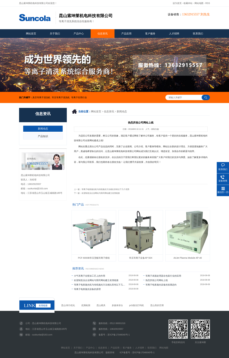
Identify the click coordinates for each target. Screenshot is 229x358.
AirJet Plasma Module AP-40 (187, 258)
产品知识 (43, 136)
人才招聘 (174, 33)
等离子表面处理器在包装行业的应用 (162, 276)
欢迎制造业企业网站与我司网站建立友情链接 (101, 193)
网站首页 (31, 33)
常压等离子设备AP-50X (140, 258)
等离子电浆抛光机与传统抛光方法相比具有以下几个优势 (105, 189)
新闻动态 (122, 111)
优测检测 (85, 305)
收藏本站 (188, 3)
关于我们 (55, 33)
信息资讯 (102, 33)
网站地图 (198, 3)
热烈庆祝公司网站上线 (155, 280)
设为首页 (177, 3)
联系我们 (198, 33)
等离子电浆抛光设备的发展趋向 (160, 284)
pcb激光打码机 (136, 305)
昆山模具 (101, 305)
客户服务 (150, 33)
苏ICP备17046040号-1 (119, 334)
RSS (207, 3)
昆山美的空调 (157, 305)
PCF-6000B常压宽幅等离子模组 (94, 258)
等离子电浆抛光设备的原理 (86, 289)
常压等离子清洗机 (61, 97)
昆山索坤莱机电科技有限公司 (46, 323)
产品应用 (126, 33)
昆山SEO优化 (68, 305)
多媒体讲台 (117, 305)
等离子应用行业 (79, 97)
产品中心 (79, 33)
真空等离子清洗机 (41, 97)
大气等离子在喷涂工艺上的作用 (88, 276)
